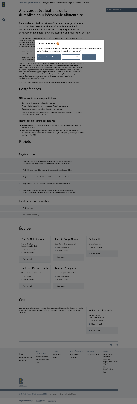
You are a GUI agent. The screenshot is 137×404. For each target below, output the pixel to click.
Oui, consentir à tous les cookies (49, 57)
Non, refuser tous (89, 57)
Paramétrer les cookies (71, 57)
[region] (69, 51)
